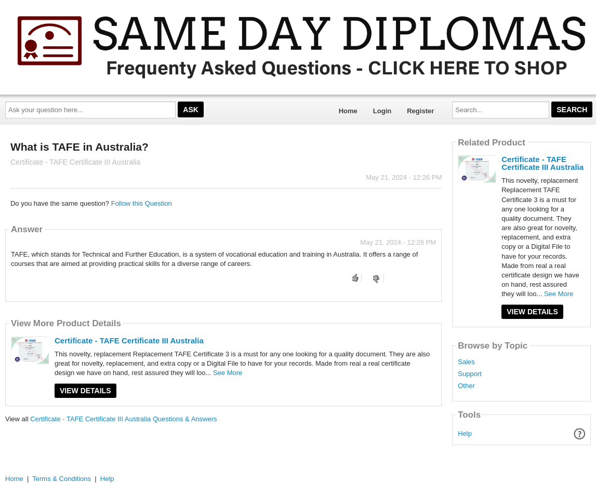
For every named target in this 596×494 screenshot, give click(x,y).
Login (382, 111)
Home (348, 111)
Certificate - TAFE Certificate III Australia (129, 340)
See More (227, 373)
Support (470, 374)
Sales (466, 362)
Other (466, 386)
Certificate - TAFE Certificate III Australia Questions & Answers (123, 419)
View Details (85, 390)
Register (420, 111)
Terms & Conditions (61, 479)
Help (465, 433)
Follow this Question (141, 203)
